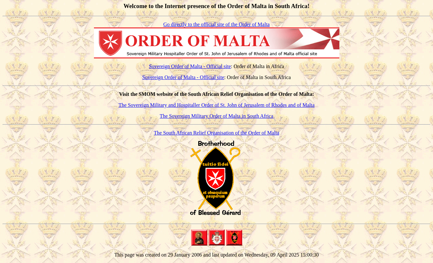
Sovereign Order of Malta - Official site (190, 66)
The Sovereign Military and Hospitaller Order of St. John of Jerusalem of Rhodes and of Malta (216, 105)
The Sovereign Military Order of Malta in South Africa (216, 116)
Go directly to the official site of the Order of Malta (216, 24)
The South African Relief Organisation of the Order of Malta (216, 133)
